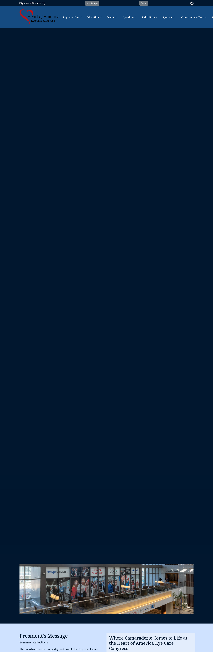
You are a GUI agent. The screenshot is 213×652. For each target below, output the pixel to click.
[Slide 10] (131, 610)
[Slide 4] (98, 610)
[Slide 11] (137, 610)
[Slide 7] (115, 610)
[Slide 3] (87, 610)
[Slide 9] (126, 610)
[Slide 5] (103, 610)
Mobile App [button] (92, 3)
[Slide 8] (120, 610)
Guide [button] (144, 3)
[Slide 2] (81, 610)
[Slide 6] (109, 610)
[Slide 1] (75, 610)
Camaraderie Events (193, 17)
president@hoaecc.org (33, 3)
